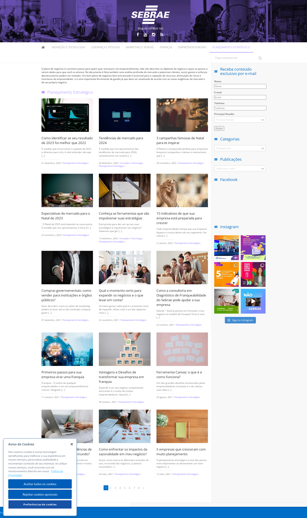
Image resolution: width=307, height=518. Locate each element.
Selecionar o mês (225, 168)
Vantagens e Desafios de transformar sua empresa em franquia (121, 377)
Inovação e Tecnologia (68, 47)
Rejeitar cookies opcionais (40, 494)
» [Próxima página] (143, 488)
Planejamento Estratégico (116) (223, 149)
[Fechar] (71, 444)
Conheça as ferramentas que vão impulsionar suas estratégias (124, 215)
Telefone (219, 103)
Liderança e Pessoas (105, 47)
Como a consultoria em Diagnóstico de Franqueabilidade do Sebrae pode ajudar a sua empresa (181, 297)
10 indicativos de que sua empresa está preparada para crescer (179, 218)
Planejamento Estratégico (231, 47)
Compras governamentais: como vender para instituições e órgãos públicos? (66, 295)
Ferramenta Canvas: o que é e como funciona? (179, 374)
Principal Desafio (224, 114)
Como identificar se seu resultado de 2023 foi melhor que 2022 (67, 140)
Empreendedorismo (192, 47)
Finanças (166, 47)
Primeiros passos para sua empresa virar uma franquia (62, 374)
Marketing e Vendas (140, 47)
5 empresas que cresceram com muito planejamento (181, 451)
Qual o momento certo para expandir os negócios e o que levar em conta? (121, 295)
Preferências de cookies (40, 504)
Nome (217, 81)
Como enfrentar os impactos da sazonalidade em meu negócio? (123, 451)
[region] (40, 477)
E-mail (218, 92)
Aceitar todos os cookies (40, 484)
